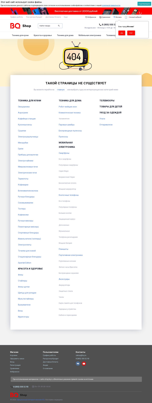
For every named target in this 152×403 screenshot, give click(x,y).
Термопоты (23, 179)
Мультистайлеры (26, 299)
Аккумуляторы (64, 285)
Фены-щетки (24, 287)
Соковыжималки (25, 203)
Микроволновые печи (28, 167)
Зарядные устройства (67, 309)
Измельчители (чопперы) (29, 239)
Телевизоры (111, 35)
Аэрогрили (23, 113)
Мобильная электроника (90, 35)
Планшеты (63, 249)
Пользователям (50, 352)
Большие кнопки (65, 213)
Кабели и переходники (68, 315)
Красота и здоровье (43, 35)
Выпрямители (24, 305)
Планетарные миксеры (28, 227)
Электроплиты (24, 245)
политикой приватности (111, 5)
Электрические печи (27, 173)
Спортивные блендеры (28, 233)
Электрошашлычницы (28, 137)
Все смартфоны (65, 159)
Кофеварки (23, 185)
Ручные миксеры (25, 221)
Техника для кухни (20, 35)
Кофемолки (23, 215)
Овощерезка (24, 107)
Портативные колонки (67, 261)
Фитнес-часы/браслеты (68, 267)
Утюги (102, 119)
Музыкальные (64, 231)
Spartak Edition (24, 263)
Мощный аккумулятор (67, 189)
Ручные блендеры (26, 197)
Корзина (13, 355)
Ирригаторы (23, 317)
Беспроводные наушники (69, 273)
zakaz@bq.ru (81, 355)
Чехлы (61, 297)
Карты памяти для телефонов (70, 303)
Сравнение (104, 17)
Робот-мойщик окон (68, 107)
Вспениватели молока (28, 191)
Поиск (59, 26)
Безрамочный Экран (67, 177)
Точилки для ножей (27, 251)
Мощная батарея (65, 243)
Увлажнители (64, 119)
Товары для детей (111, 106)
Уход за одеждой (110, 112)
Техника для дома (65, 35)
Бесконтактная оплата (67, 183)
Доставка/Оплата (53, 17)
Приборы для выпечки (28, 155)
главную (61, 90)
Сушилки (22, 131)
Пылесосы (63, 137)
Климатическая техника (70, 113)
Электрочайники (25, 161)
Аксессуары (64, 279)
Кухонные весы (25, 125)
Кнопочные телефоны (69, 195)
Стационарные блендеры (29, 257)
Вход (12, 362)
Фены (20, 275)
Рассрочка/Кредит (34, 17)
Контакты (80, 352)
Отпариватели (106, 125)
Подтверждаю (144, 4)
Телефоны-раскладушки (68, 237)
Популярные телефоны (68, 207)
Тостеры (22, 209)
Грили (20, 149)
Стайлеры (22, 281)
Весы (20, 311)
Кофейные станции (27, 119)
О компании (48, 368)
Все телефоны (64, 201)
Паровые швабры (66, 125)
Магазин (14, 352)
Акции (45, 365)
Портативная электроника (71, 255)
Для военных (64, 225)
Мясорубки (23, 143)
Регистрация (15, 365)
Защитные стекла (66, 291)
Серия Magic (64, 171)
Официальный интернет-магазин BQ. (30, 400)
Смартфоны (64, 153)
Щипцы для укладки (27, 293)
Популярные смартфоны (68, 165)
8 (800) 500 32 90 (110, 24)
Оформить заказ (17, 359)
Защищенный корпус (67, 219)
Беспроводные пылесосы (70, 131)
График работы (16, 17)
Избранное (90, 17)
